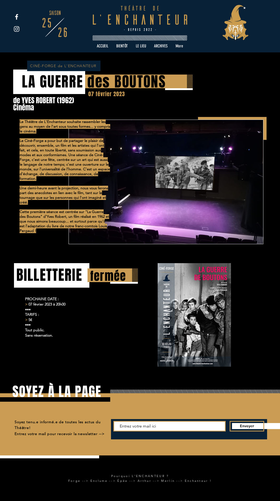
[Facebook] (16, 17)
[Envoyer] (247, 426)
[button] (161, 46)
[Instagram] (16, 29)
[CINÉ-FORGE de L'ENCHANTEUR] (63, 66)
